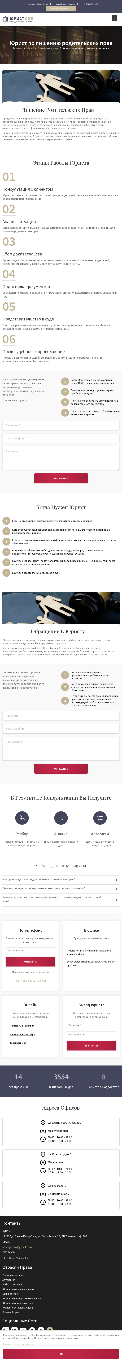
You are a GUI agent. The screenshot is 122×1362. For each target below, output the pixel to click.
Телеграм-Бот (18, 1042)
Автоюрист (10, 1280)
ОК (61, 1353)
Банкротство (11, 1293)
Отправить (61, 478)
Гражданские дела (14, 1275)
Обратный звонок (61, 8)
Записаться (91, 1045)
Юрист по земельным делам (19, 1307)
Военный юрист (13, 1311)
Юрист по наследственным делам (22, 1298)
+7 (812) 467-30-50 (21, 654)
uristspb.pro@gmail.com (18, 1247)
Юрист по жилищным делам (19, 1289)
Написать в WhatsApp (22, 1034)
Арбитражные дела (14, 1284)
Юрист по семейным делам (19, 1302)
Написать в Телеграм (22, 1025)
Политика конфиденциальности (18, 1344)
